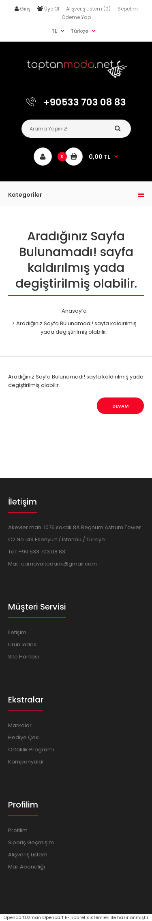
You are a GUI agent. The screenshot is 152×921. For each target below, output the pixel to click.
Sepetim (128, 8)
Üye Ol (51, 8)
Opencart (53, 917)
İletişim (17, 632)
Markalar (20, 725)
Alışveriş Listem (27, 854)
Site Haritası (23, 656)
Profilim (18, 830)
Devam (120, 406)
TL (54, 30)
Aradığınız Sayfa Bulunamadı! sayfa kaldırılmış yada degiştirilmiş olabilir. (76, 328)
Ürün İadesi (23, 644)
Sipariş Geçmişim (31, 842)
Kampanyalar (26, 761)
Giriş (25, 8)
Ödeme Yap (76, 17)
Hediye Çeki (24, 737)
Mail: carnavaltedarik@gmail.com (52, 564)
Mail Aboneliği (26, 867)
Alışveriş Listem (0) (88, 8)
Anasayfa (74, 311)
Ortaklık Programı (31, 749)
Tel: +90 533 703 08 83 (36, 551)
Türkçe (79, 30)
